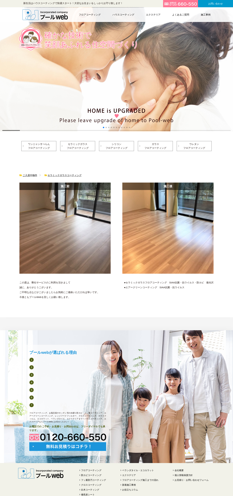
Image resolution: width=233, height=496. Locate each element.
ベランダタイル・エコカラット (138, 470)
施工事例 (205, 14)
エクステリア (153, 14)
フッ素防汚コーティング (93, 480)
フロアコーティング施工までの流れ (140, 480)
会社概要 (179, 470)
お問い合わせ (215, 3)
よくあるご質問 (180, 14)
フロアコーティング (90, 14)
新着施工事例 (129, 485)
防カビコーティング (91, 475)
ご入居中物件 (30, 175)
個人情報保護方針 (184, 475)
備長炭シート (88, 494)
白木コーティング (90, 489)
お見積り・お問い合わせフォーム (192, 480)
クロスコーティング (91, 485)
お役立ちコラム (130, 489)
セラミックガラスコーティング (65, 175)
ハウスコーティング (123, 14)
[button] (103, 127)
